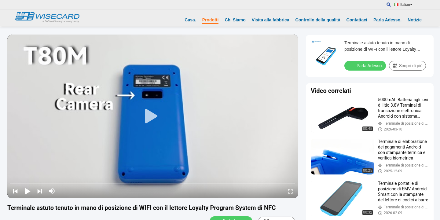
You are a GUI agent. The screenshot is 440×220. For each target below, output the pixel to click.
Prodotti (210, 19)
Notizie (415, 19)
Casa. (190, 19)
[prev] (15, 191)
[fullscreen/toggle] (290, 191)
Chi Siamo (235, 19)
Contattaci (356, 19)
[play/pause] (27, 191)
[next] (40, 191)
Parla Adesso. (387, 20)
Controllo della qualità (317, 19)
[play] (152, 116)
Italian (406, 4)
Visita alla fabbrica (270, 19)
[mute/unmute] (52, 191)
